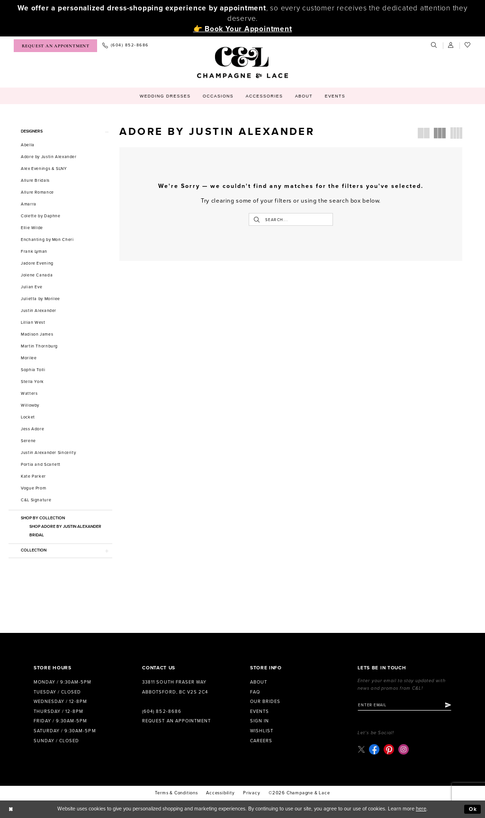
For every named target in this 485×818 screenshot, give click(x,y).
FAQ (255, 692)
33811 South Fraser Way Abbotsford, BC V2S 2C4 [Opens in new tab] (174, 687)
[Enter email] (404, 705)
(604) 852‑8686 (161, 711)
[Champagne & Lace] (242, 62)
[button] (451, 45)
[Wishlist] (467, 45)
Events (259, 711)
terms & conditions (176, 793)
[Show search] (434, 45)
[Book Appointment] (55, 45)
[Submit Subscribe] (448, 705)
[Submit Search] (257, 219)
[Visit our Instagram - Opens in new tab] (403, 749)
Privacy (251, 793)
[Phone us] (125, 46)
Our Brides (265, 701)
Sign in (259, 721)
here (421, 809)
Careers (261, 741)
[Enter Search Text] (291, 219)
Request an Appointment (176, 721)
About (258, 682)
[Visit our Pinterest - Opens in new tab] (389, 749)
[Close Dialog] (11, 809)
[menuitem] (55, 45)
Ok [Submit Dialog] (473, 809)
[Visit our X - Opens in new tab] (361, 749)
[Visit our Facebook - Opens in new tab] (374, 749)
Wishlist (261, 731)
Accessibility (220, 793)
